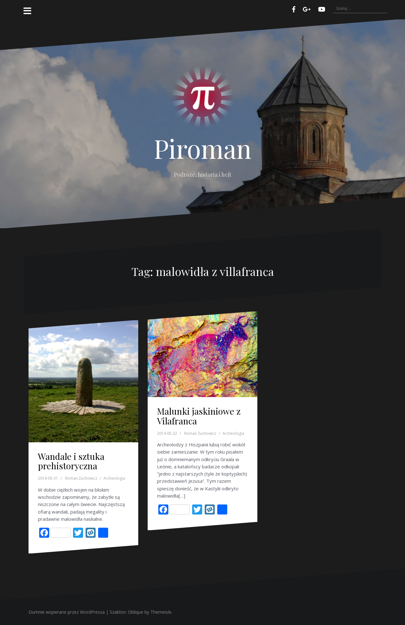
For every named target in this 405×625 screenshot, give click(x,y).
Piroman (202, 148)
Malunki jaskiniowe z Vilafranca (198, 416)
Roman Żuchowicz (81, 478)
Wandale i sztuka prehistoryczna (71, 461)
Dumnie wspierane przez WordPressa (67, 612)
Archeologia (114, 478)
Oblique (135, 612)
